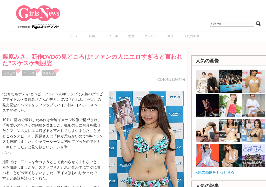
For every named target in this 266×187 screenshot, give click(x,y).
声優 (170, 36)
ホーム (74, 36)
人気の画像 (191, 36)
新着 (92, 36)
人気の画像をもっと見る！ (216, 172)
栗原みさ (48, 73)
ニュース (29, 73)
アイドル (111, 36)
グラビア (150, 36)
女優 (131, 36)
